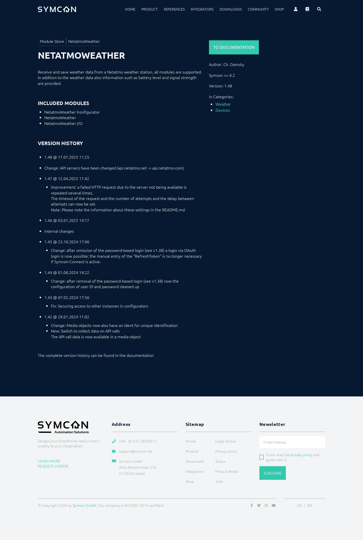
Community (258, 9)
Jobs (219, 481)
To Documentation (234, 47)
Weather (223, 104)
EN (309, 505)
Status (220, 461)
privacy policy (302, 454)
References (174, 9)
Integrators (202, 9)
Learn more (49, 460)
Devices (223, 110)
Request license (53, 465)
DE (299, 505)
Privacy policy (226, 451)
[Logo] (57, 9)
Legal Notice (225, 441)
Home (130, 9)
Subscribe (273, 473)
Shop (279, 9)
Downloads (231, 9)
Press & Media (226, 471)
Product (149, 9)
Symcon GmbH (85, 505)
